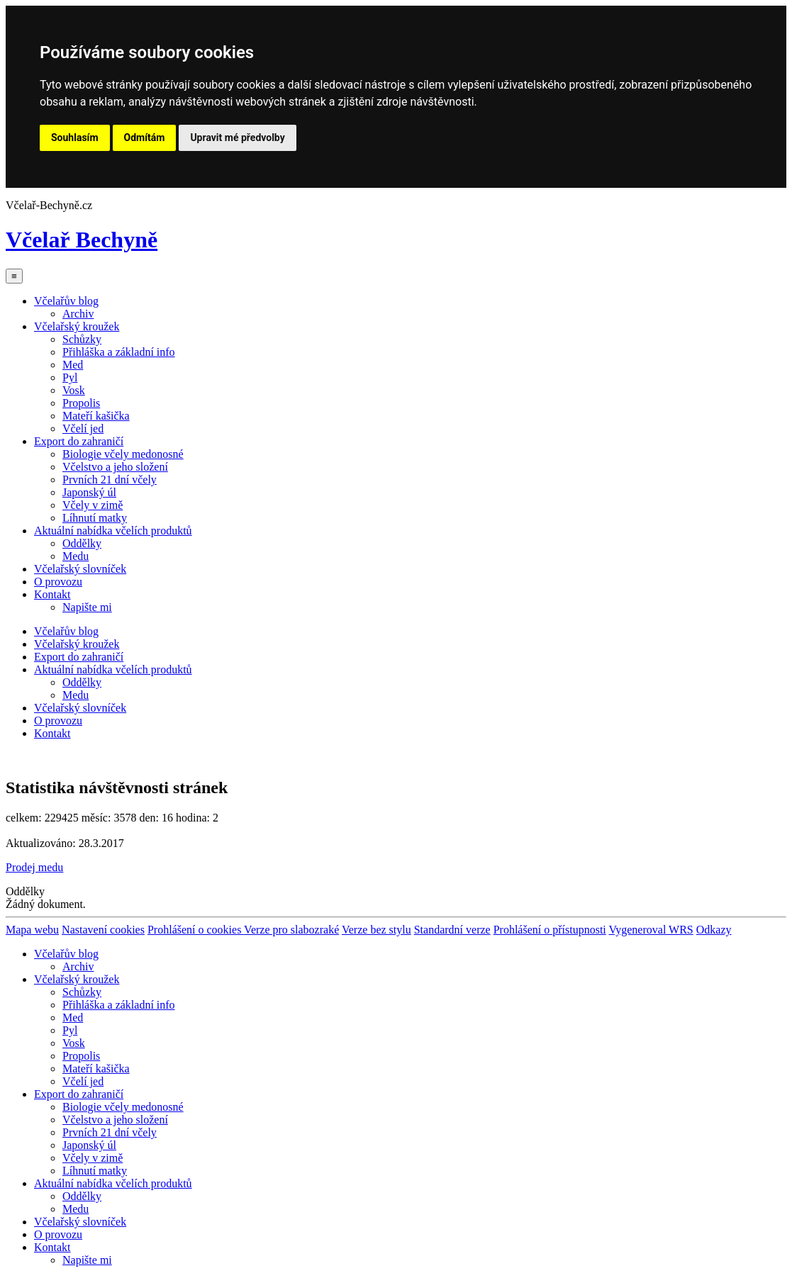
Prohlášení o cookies (195, 930)
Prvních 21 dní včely (109, 479)
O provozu (58, 582)
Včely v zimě (92, 505)
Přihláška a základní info (118, 352)
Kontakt (52, 594)
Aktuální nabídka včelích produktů (113, 531)
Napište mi (87, 607)
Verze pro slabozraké (291, 930)
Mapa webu (32, 930)
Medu (75, 556)
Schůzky (81, 339)
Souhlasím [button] (75, 137)
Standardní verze (452, 930)
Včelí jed (83, 428)
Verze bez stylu (376, 930)
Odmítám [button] (144, 137)
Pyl (69, 377)
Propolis (81, 403)
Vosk (73, 390)
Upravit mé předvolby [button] (237, 137)
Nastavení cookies (103, 930)
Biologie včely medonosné (123, 454)
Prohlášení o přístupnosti (549, 930)
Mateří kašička (96, 416)
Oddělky (81, 543)
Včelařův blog (66, 301)
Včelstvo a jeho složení (115, 467)
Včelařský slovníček (80, 569)
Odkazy (714, 930)
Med (72, 365)
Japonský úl (89, 492)
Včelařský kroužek (76, 326)
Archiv (78, 314)
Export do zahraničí (78, 441)
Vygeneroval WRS (650, 930)
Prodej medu (34, 867)
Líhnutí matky (94, 518)
